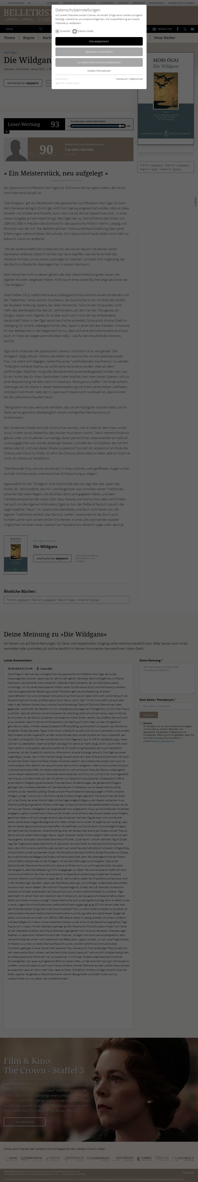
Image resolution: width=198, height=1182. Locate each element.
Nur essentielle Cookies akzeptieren (99, 62)
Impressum (122, 79)
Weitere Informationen (99, 70)
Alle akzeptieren (99, 41)
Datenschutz (136, 79)
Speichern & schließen (99, 52)
